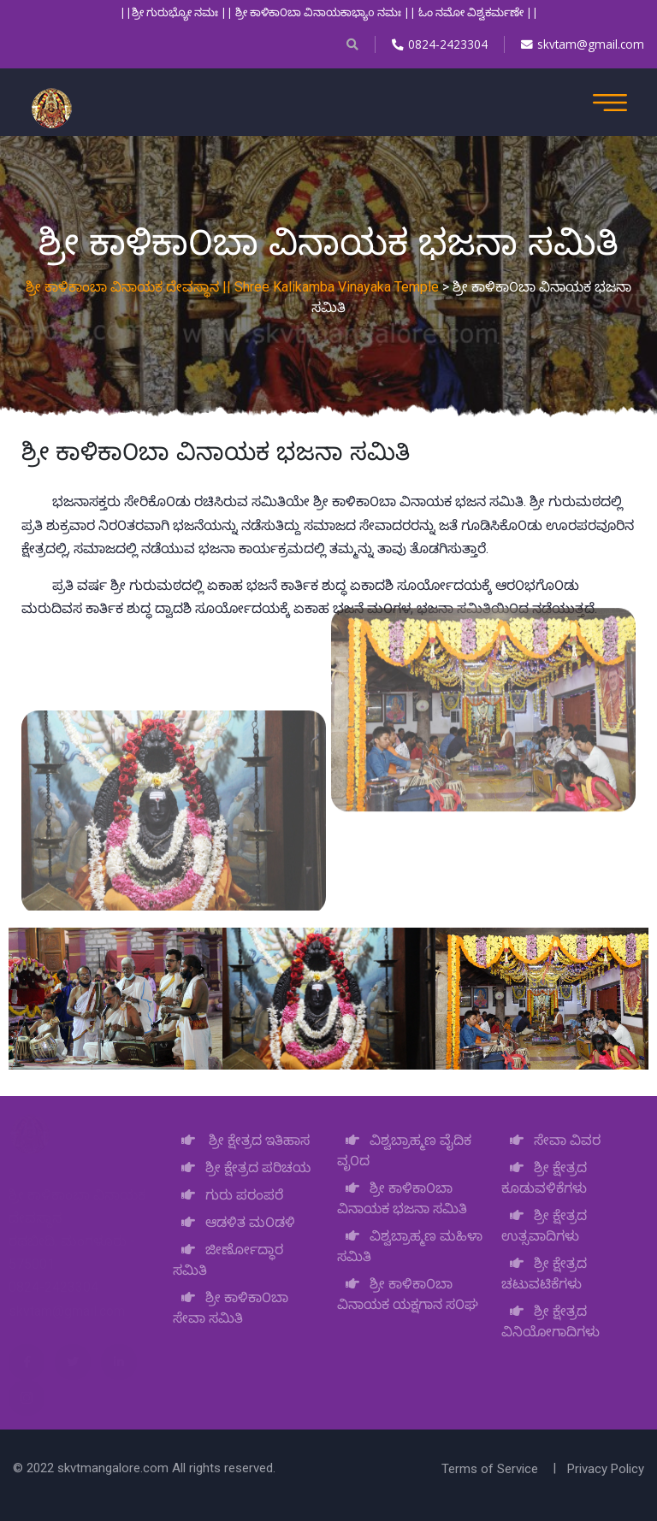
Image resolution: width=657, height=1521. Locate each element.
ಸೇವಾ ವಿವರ (551, 1140)
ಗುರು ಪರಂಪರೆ (228, 1195)
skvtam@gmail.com (581, 44)
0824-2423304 (438, 44)
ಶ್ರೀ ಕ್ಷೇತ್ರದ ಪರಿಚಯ (242, 1167)
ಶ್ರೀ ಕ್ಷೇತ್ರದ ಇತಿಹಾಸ (241, 1140)
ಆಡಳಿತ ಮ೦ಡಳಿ (234, 1222)
